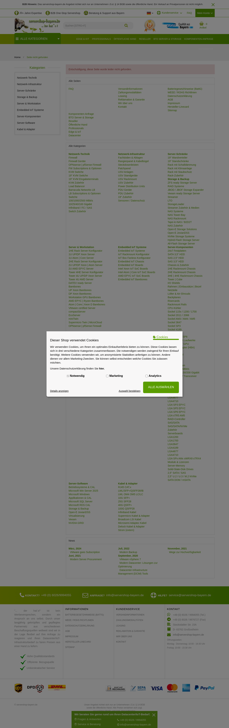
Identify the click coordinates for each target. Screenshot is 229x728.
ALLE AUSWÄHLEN (161, 387)
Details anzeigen (59, 391)
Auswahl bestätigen (129, 391)
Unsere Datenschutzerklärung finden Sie (77, 368)
